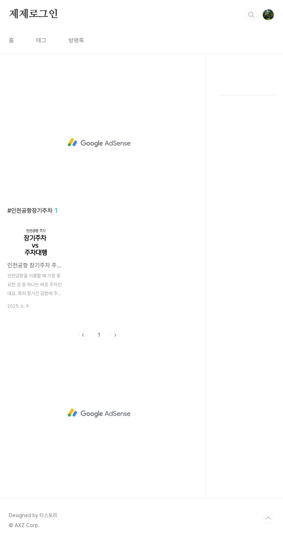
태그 (41, 40)
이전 (83, 335)
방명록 (76, 40)
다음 (115, 335)
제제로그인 (33, 14)
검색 (251, 14)
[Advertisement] (99, 142)
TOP (268, 518)
